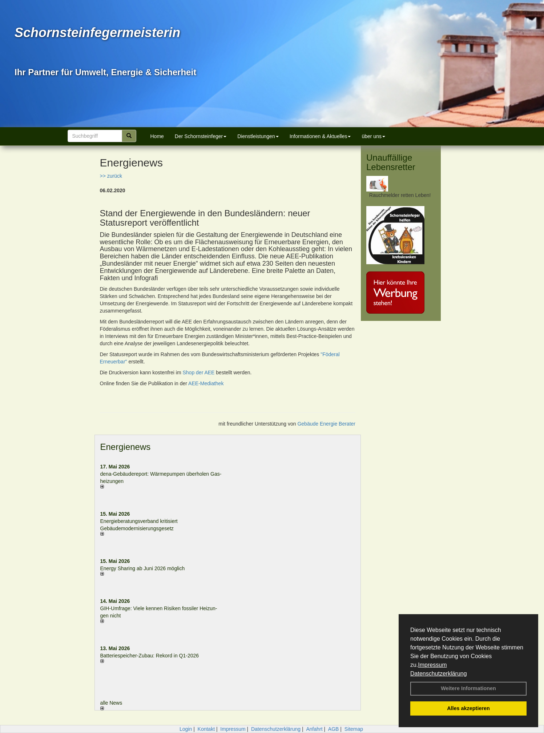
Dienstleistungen (258, 136)
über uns (373, 136)
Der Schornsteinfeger (200, 136)
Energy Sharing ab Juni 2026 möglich (142, 568)
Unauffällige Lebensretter (390, 162)
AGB (333, 729)
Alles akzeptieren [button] (468, 708)
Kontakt (206, 729)
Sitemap (353, 729)
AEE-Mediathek (205, 383)
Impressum (432, 665)
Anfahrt (314, 729)
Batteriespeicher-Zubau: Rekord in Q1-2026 (149, 656)
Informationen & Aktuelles (320, 136)
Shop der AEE (198, 372)
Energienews (125, 447)
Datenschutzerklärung (438, 673)
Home (157, 136)
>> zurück (111, 176)
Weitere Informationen (468, 688)
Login (186, 729)
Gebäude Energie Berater (326, 424)
